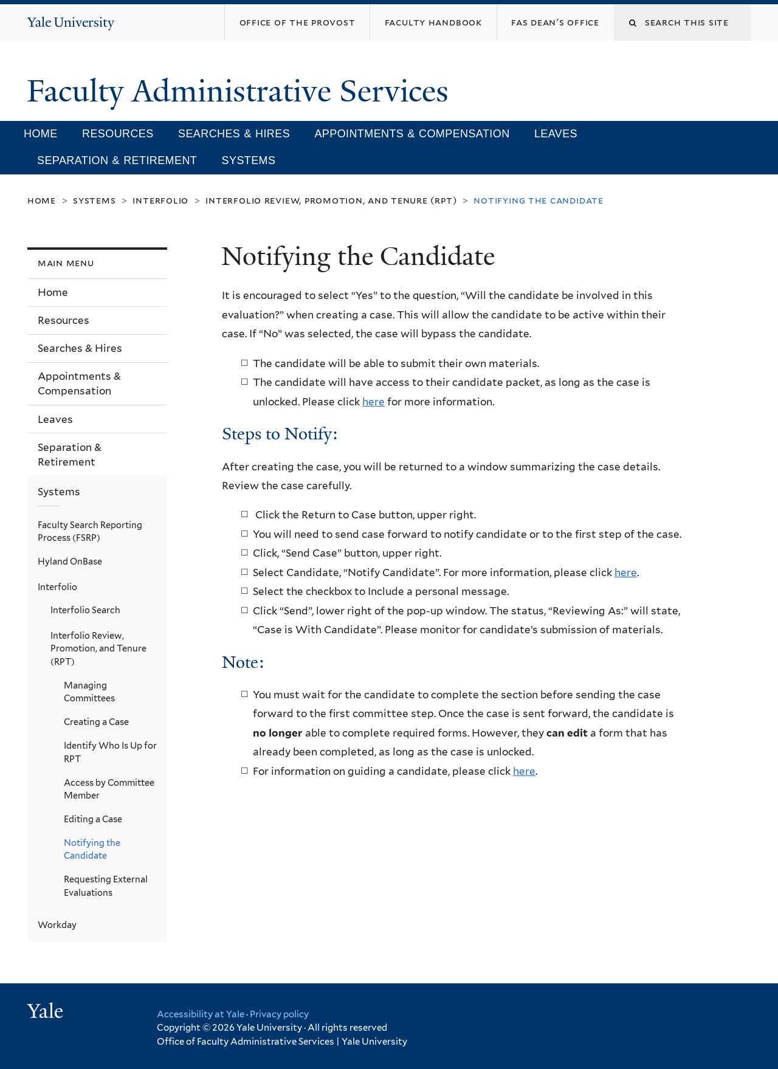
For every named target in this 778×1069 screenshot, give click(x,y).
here (373, 402)
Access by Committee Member (109, 789)
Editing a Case (93, 819)
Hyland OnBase (70, 561)
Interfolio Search (85, 610)
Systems (249, 160)
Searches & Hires (234, 134)
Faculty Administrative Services (241, 91)
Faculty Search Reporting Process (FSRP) (90, 531)
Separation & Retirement (117, 160)
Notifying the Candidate (92, 849)
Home (41, 134)
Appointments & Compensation (411, 134)
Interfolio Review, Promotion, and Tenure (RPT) (330, 200)
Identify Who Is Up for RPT (110, 752)
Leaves (555, 134)
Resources (118, 134)
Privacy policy (279, 1014)
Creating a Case (96, 722)
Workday (57, 924)
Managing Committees (89, 692)
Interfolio (160, 200)
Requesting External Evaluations (106, 886)
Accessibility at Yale (200, 1014)
